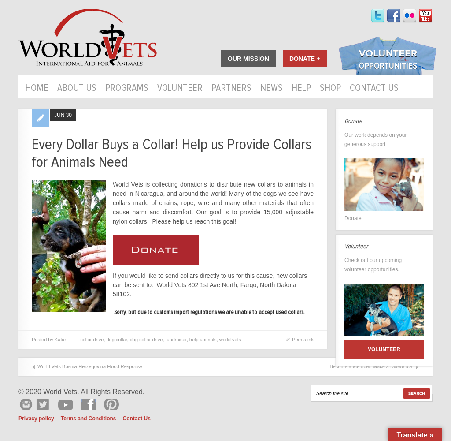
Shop (330, 88)
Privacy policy (36, 418)
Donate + (304, 58)
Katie (60, 339)
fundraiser (175, 339)
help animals (203, 339)
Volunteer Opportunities (387, 57)
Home (36, 88)
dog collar (116, 339)
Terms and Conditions (88, 418)
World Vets (87, 38)
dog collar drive (146, 339)
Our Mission (248, 58)
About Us (76, 88)
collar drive (92, 339)
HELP (301, 88)
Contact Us (374, 88)
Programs (126, 88)
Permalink (303, 339)
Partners (231, 88)
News (271, 88)
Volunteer (180, 88)
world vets (230, 339)
